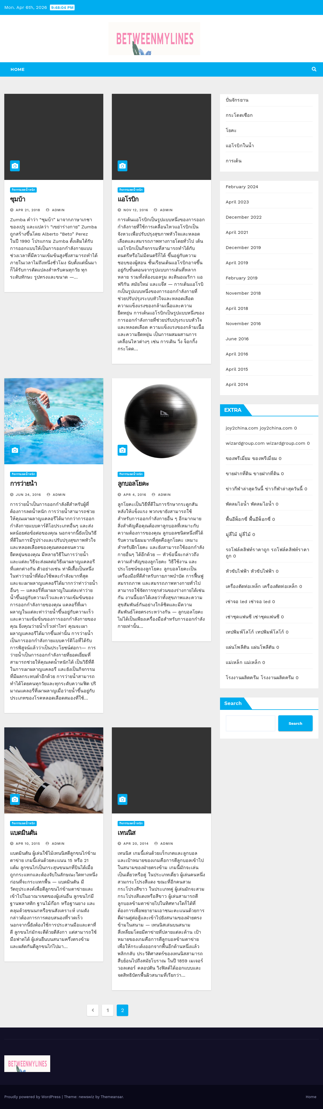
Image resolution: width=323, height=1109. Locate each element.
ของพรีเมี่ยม (238, 458)
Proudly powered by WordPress (33, 1097)
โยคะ (231, 130)
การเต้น (234, 161)
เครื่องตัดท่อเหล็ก (243, 586)
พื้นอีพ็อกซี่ (236, 519)
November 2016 (243, 323)
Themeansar (112, 1097)
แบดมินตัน (23, 833)
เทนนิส (126, 833)
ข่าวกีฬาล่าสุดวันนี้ (245, 489)
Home (17, 69)
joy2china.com (242, 428)
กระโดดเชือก (239, 115)
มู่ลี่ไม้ (232, 534)
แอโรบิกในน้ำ (240, 145)
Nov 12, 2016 (135, 210)
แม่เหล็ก (234, 662)
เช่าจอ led (236, 601)
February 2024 (242, 186)
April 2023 (237, 202)
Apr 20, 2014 (136, 844)
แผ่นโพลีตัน (238, 647)
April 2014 (237, 384)
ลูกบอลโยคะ (133, 484)
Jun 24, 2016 (28, 495)
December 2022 (244, 217)
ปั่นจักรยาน (237, 100)
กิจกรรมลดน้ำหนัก (23, 189)
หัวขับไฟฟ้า (237, 571)
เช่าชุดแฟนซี (239, 616)
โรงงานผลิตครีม (242, 677)
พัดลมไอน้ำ (237, 504)
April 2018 (237, 308)
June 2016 (237, 338)
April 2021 (237, 232)
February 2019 (242, 278)
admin (55, 210)
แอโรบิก (128, 199)
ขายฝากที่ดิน (239, 473)
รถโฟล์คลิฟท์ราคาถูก (248, 549)
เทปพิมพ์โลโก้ (240, 632)
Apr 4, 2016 (134, 495)
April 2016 (237, 354)
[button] (314, 69)
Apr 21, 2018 (28, 210)
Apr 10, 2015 (28, 844)
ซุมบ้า (17, 199)
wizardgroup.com (245, 443)
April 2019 (237, 262)
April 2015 (237, 369)
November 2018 (243, 293)
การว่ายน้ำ (23, 484)
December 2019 (243, 247)
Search (233, 703)
